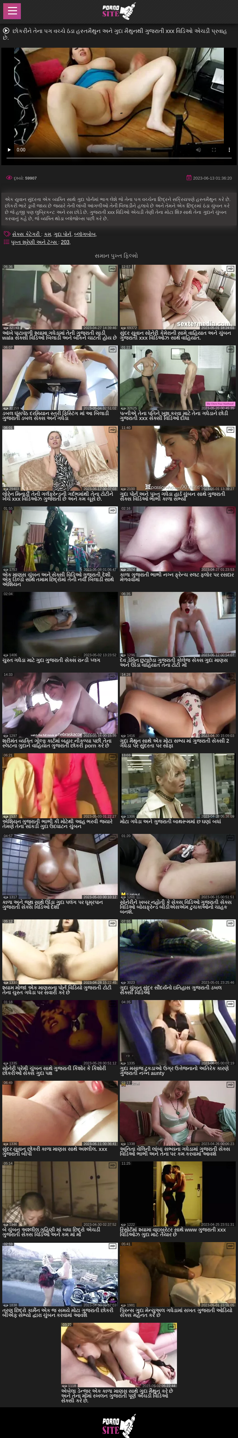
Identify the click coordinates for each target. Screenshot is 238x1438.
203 (65, 242)
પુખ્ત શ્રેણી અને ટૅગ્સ (34, 242)
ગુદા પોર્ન (62, 234)
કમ (47, 234)
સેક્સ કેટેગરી (26, 234)
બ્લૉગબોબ (85, 234)
